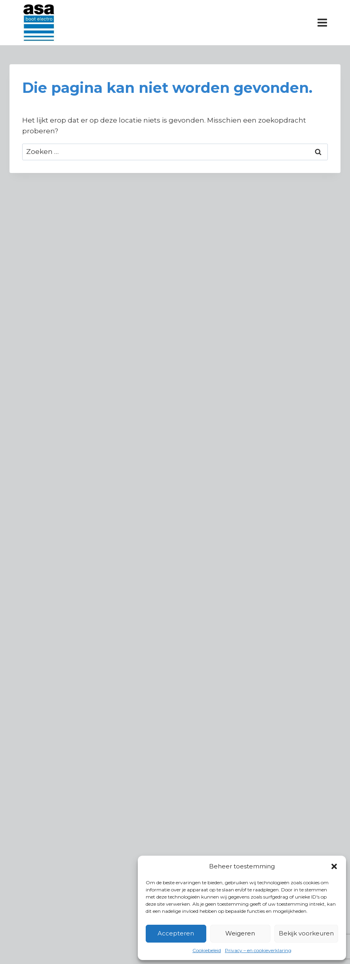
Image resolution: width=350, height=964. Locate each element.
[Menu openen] (322, 22)
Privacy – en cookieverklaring (258, 950)
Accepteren (176, 933)
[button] (334, 866)
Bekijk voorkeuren (306, 933)
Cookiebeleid (206, 950)
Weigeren (240, 933)
